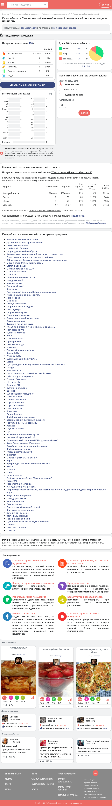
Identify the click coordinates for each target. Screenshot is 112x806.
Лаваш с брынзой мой (18, 518)
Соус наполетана (15, 402)
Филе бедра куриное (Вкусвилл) (23, 443)
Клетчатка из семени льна (20, 510)
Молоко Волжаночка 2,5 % (20, 268)
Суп (8, 431)
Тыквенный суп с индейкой (21, 437)
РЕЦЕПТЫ (9, 779)
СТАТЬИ (8, 789)
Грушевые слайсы (16, 428)
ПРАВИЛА (73, 795)
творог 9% (12, 481)
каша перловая (14, 475)
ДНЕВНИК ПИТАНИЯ (13, 774)
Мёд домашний (15, 280)
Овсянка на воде (15, 344)
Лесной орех (13, 297)
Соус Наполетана (15, 405)
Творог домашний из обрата (22, 251)
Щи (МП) (11, 390)
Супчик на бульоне (17, 388)
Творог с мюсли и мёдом (20, 306)
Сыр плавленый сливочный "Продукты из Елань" (32, 440)
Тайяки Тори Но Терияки (20, 376)
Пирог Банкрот (14, 414)
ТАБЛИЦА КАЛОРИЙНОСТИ (42, 779)
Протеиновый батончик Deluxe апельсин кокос (31, 292)
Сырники (11, 274)
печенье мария (14, 283)
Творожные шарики (17, 312)
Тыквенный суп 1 (15, 286)
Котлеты (11, 469)
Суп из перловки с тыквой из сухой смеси (29, 373)
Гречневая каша (15, 338)
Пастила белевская (16, 399)
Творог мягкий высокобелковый (86, 14)
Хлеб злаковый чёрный (19, 449)
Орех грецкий (14, 341)
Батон (10, 361)
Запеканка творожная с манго (22, 239)
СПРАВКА (61, 779)
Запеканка (12, 289)
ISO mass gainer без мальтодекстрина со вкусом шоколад (37, 260)
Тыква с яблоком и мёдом (20, 350)
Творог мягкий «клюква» (20, 483)
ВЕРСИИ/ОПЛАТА (65, 782)
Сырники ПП (13, 385)
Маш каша (12, 300)
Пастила (11, 524)
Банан (10, 466)
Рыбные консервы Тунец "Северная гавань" (29, 478)
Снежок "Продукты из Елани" (22, 457)
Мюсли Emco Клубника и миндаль (25, 262)
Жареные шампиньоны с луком (23, 434)
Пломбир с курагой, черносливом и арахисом (31, 326)
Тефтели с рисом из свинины (22, 422)
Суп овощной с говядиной (20, 393)
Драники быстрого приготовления (25, 242)
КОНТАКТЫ (62, 790)
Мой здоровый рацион (64, 27)
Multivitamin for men (17, 248)
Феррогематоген (15, 501)
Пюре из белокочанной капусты (23, 294)
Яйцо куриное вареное (19, 495)
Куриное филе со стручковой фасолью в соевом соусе (35, 254)
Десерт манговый (16, 321)
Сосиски (11, 530)
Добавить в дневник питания (27, 84)
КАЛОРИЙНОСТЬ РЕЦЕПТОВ (43, 784)
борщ (9, 460)
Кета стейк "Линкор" (17, 527)
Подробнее (77, 215)
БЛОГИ (8, 784)
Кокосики (12, 411)
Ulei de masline (14, 382)
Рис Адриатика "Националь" (21, 486)
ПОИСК (34, 774)
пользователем (29, 27)
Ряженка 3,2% (14, 356)
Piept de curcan (14, 370)
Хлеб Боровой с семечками (21, 417)
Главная (5, 14)
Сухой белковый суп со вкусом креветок (28, 521)
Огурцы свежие (15, 504)
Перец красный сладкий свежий (24, 507)
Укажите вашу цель (68, 81)
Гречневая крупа (15, 329)
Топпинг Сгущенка (16, 379)
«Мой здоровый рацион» (96, 223)
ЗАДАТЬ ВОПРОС (64, 787)
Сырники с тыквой (16, 271)
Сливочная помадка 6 (18, 315)
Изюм (10, 472)
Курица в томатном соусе (20, 324)
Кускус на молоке (16, 332)
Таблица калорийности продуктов (26, 14)
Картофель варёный (17, 515)
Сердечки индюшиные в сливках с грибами (30, 257)
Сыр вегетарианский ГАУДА (21, 277)
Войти (105, 4)
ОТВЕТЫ (35, 789)
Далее (84, 112)
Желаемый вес (66, 100)
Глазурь (11, 367)
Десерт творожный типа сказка (23, 318)
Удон (9, 335)
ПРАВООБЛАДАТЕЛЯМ (67, 774)
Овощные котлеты (16, 303)
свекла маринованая (17, 245)
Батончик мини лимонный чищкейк (26, 419)
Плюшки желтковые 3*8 (19, 451)
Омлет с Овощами (16, 265)
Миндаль (11, 347)
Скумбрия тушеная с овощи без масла (27, 446)
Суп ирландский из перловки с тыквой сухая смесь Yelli (36, 364)
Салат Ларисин (14, 408)
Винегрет (11, 454)
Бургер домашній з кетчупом (22, 358)
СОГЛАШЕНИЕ (63, 795)
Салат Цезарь (14, 309)
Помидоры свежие (16, 498)
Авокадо (11, 425)
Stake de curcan (14, 396)
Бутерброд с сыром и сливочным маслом (28, 463)
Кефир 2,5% (13, 353)
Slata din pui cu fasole (18, 513)
